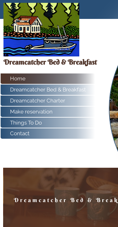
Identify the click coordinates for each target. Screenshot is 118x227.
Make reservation (31, 111)
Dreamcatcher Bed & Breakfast (48, 89)
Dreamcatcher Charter (37, 100)
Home (17, 78)
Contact (20, 133)
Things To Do (26, 122)
